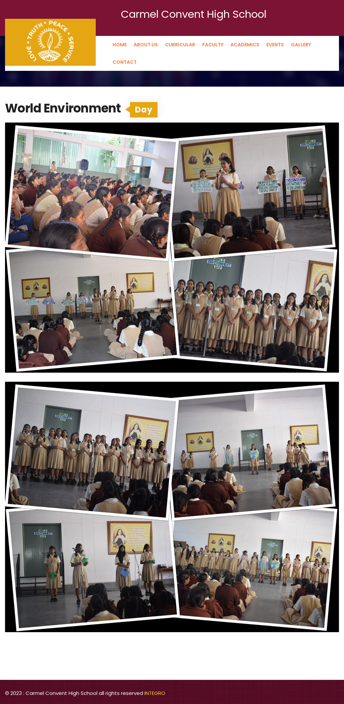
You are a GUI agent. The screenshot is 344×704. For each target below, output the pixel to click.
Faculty (212, 44)
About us (146, 44)
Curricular (180, 44)
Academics (244, 44)
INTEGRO (154, 693)
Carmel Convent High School (193, 14)
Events (275, 44)
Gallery (301, 44)
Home (120, 44)
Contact (125, 62)
